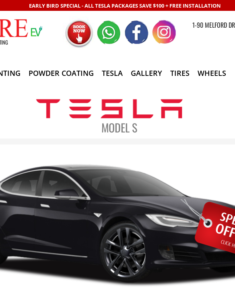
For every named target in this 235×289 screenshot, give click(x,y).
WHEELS (212, 73)
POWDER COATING (61, 73)
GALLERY (146, 73)
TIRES (180, 73)
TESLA (112, 73)
